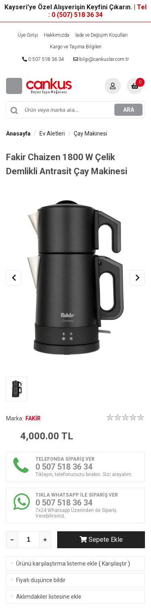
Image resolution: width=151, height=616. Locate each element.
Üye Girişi (28, 35)
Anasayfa (18, 133)
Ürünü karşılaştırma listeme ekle (56, 563)
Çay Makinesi (90, 133)
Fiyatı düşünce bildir (41, 580)
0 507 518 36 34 (43, 59)
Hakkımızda (56, 35)
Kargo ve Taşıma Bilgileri (75, 47)
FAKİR (33, 418)
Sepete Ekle (101, 539)
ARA (128, 109)
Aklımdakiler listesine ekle (48, 596)
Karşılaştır (114, 563)
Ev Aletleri (52, 133)
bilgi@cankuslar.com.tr (101, 59)
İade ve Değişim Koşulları (101, 35)
